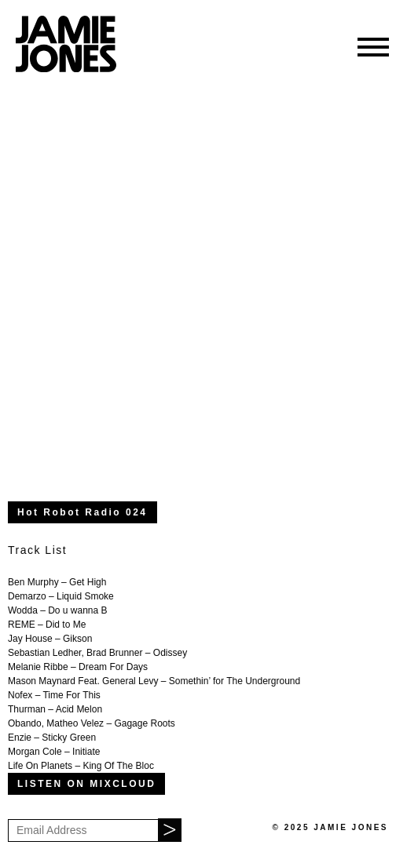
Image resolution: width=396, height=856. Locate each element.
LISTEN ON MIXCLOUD (86, 783)
